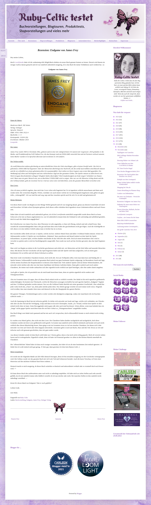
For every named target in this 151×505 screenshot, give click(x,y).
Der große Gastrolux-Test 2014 (127, 230)
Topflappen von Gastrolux (125, 152)
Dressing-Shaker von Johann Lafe (127, 160)
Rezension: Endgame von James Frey (129, 201)
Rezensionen (32, 41)
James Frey (36, 400)
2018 (117, 132)
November (121, 150)
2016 (117, 138)
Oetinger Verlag (46, 400)
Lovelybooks (19, 62)
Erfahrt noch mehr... (127, 100)
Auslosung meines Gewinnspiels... (128, 226)
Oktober (120, 233)
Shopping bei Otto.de (123, 187)
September (121, 236)
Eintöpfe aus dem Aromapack (126, 179)
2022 (117, 120)
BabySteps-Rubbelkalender (125, 223)
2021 (117, 123)
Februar (120, 249)
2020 (117, 126)
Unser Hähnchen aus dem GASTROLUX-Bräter (125, 164)
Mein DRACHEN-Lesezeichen (127, 220)
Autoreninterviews (84, 41)
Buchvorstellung (20, 400)
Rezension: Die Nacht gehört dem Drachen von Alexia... (127, 175)
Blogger (79, 493)
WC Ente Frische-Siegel (124, 168)
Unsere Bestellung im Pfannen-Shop (128, 190)
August (120, 240)
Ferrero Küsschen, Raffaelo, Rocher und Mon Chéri (128, 210)
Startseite (11, 41)
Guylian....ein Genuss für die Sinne (128, 217)
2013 (117, 256)
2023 (117, 117)
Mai (119, 246)
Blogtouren (71, 41)
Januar (120, 252)
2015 (117, 141)
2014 (117, 144)
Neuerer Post (15, 419)
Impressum (124, 41)
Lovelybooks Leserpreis (124, 214)
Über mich (21, 41)
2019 (117, 129)
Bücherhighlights (100, 41)
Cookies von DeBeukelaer (125, 193)
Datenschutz (113, 41)
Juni (119, 243)
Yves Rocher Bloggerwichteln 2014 (128, 171)
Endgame (29, 400)
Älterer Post (101, 419)
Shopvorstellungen (46, 41)
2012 (117, 259)
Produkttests (60, 41)
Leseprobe (13, 142)
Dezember (121, 147)
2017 (117, 135)
